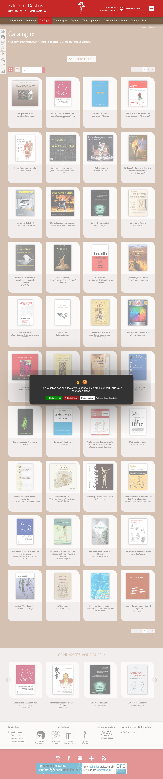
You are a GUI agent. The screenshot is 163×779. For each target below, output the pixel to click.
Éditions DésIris (25, 6)
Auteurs (75, 20)
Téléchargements (91, 20)
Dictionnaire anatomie (115, 20)
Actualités (31, 20)
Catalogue (45, 20)
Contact (135, 20)
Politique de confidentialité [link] (107, 398)
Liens (145, 20)
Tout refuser (71, 398)
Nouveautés (16, 20)
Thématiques (60, 20)
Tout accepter (54, 398)
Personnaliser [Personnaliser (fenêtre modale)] (87, 398)
